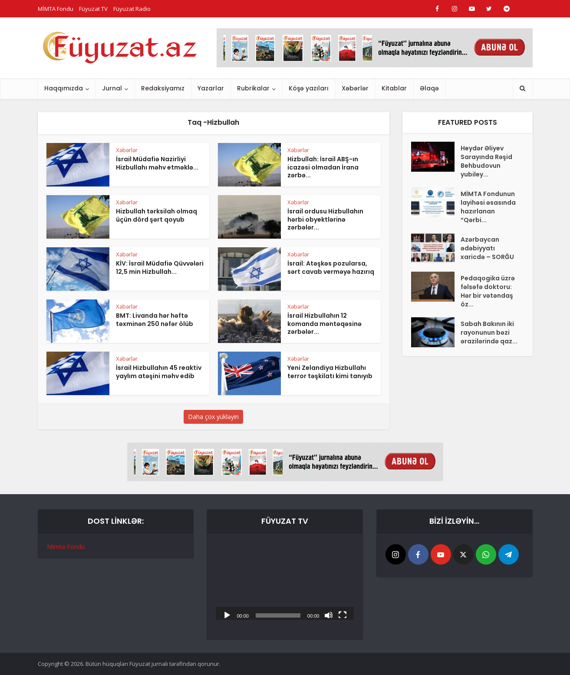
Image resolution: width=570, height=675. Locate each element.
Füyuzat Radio (132, 9)
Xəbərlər (355, 88)
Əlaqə (429, 88)
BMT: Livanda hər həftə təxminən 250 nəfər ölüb (154, 319)
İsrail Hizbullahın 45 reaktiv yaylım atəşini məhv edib (158, 371)
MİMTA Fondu (55, 9)
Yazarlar (211, 88)
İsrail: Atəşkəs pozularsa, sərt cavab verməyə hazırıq (330, 267)
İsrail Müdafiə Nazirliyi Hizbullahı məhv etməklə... (157, 163)
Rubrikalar (253, 88)
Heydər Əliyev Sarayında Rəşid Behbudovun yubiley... (486, 161)
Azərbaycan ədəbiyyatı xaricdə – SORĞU (487, 248)
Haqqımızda (63, 88)
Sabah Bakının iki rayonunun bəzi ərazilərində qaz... (489, 332)
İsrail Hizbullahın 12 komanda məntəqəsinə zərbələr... (324, 323)
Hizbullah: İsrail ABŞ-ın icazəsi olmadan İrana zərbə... (323, 167)
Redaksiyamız (163, 88)
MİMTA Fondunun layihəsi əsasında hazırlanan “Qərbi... (488, 207)
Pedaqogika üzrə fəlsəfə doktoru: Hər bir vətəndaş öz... (488, 291)
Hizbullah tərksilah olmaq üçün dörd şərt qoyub (156, 215)
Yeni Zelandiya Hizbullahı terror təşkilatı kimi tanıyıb (329, 371)
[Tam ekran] (342, 614)
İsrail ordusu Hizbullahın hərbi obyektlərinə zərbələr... (325, 219)
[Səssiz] (328, 614)
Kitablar (394, 88)
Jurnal (112, 88)
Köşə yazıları (309, 88)
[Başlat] (227, 614)
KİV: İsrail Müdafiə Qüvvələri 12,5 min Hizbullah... (160, 267)
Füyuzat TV (93, 9)
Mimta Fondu (66, 546)
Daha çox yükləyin (213, 416)
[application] (285, 581)
